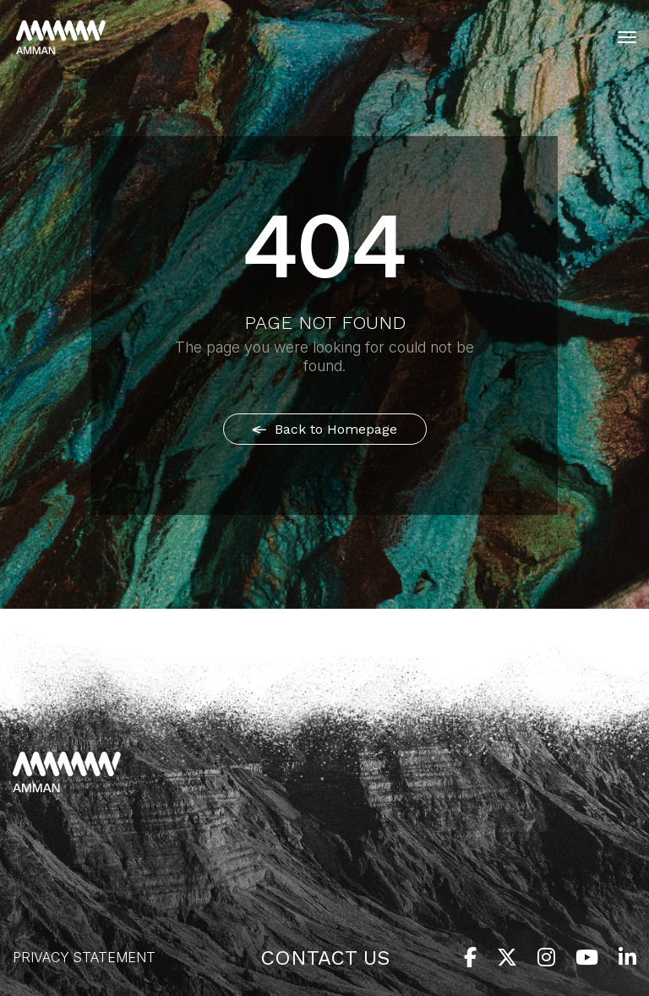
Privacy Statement (84, 957)
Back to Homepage (325, 429)
